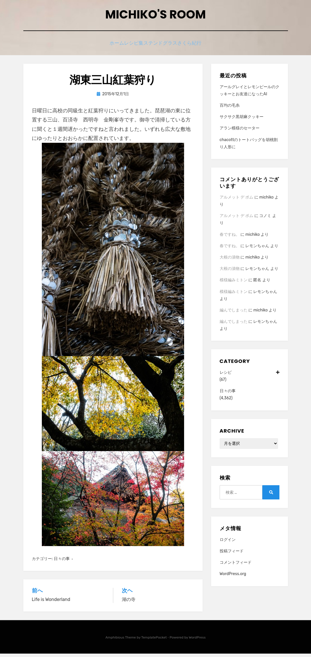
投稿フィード (232, 554)
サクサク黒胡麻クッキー (241, 120)
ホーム (108, 46)
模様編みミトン (234, 283)
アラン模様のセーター (239, 131)
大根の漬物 (230, 260)
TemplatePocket (154, 641)
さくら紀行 (198, 46)
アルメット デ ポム (237, 200)
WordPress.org (233, 577)
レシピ (249, 375)
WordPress (197, 641)
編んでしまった (234, 313)
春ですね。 (230, 237)
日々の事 (62, 562)
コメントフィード (236, 565)
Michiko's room (155, 16)
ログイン (228, 543)
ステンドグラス (164, 46)
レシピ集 (132, 46)
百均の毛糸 (230, 108)
